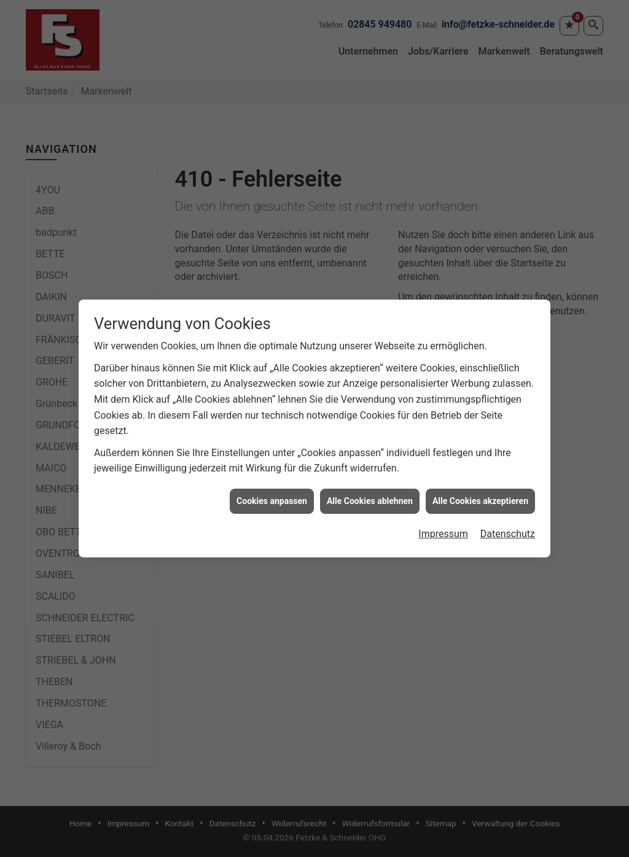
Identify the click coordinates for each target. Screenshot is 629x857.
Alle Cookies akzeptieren (480, 495)
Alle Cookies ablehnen (370, 495)
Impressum (443, 529)
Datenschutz (507, 529)
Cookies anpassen (271, 495)
